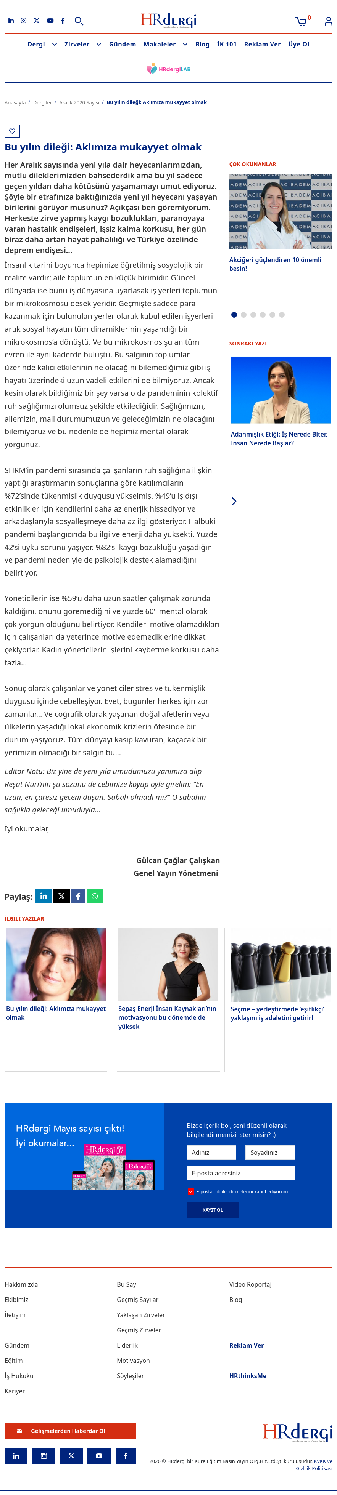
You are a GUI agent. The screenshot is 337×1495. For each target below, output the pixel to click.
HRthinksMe (248, 1377)
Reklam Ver (262, 44)
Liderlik (127, 1346)
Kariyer (15, 1392)
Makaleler (160, 44)
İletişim (15, 1316)
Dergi (36, 44)
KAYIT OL (213, 1211)
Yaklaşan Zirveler (141, 1316)
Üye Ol (299, 44)
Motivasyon (133, 1361)
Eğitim (14, 1361)
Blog (202, 44)
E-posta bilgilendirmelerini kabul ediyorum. (243, 1193)
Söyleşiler (130, 1377)
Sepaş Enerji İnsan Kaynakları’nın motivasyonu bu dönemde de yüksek (167, 1018)
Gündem (122, 44)
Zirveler (77, 44)
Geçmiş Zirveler (139, 1331)
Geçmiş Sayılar (137, 1301)
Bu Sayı (127, 1285)
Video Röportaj (250, 1285)
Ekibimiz (16, 1301)
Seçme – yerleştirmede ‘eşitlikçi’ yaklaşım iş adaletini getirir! (277, 1014)
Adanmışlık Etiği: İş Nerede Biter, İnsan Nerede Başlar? (279, 437)
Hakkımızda (21, 1285)
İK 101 (227, 44)
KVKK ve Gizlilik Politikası (314, 1466)
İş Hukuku (19, 1377)
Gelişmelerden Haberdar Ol (61, 1432)
